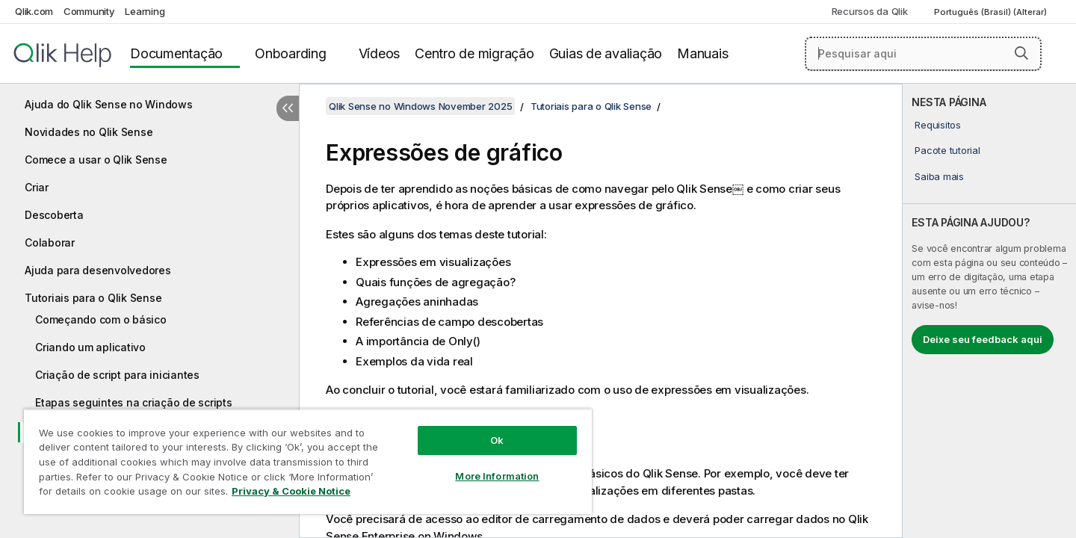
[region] (308, 461)
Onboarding (291, 53)
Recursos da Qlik (870, 11)
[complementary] (989, 311)
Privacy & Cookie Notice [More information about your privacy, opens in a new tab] (291, 491)
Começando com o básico (101, 319)
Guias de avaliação (606, 53)
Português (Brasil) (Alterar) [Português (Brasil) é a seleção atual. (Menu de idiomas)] (991, 12)
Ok (497, 440)
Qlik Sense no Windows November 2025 (420, 106)
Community (89, 11)
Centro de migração (474, 53)
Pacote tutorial (947, 150)
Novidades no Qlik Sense (88, 132)
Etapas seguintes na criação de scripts (133, 402)
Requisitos (938, 125)
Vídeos (380, 53)
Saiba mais (939, 176)
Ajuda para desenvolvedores (98, 270)
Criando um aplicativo (90, 347)
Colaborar (50, 242)
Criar (37, 187)
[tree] (149, 282)
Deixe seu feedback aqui (982, 339)
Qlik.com (34, 11)
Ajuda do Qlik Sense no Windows (109, 104)
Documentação (176, 53)
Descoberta (54, 214)
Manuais (702, 53)
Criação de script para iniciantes (117, 374)
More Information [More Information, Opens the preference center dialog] (497, 476)
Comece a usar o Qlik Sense (96, 159)
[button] (1021, 53)
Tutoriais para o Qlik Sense (93, 297)
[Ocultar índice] (287, 108)
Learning (144, 11)
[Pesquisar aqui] (923, 53)
